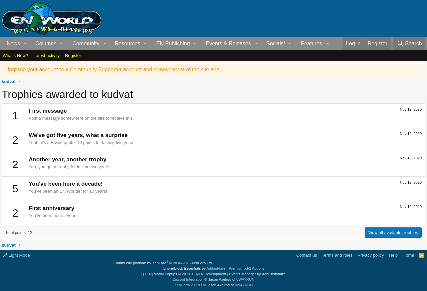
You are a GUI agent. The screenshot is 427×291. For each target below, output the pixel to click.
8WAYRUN (246, 279)
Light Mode (16, 255)
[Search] (409, 43)
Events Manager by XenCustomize (257, 274)
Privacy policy (371, 255)
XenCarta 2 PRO (188, 285)
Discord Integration (188, 279)
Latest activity (46, 55)
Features (311, 43)
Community (85, 43)
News (13, 43)
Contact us (306, 255)
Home (408, 255)
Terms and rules (337, 255)
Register (73, 55)
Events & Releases (228, 43)
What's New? (15, 55)
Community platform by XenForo (163, 263)
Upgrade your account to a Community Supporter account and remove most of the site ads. (113, 69)
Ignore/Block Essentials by (213, 268)
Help (393, 255)
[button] (25, 43)
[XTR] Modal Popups (184, 274)
